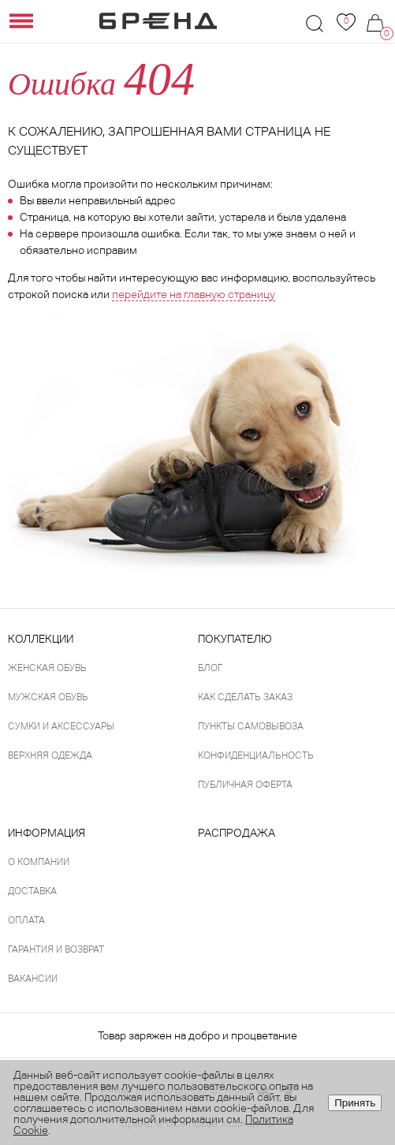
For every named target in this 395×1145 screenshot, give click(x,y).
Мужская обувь (48, 697)
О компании (38, 861)
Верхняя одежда (50, 755)
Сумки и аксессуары (61, 726)
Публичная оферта (245, 784)
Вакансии (33, 978)
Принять (354, 1103)
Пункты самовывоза (251, 726)
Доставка (32, 891)
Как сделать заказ (245, 697)
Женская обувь (47, 667)
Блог (210, 667)
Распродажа (236, 832)
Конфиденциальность (256, 755)
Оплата (26, 920)
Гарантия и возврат (56, 949)
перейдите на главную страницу (193, 294)
